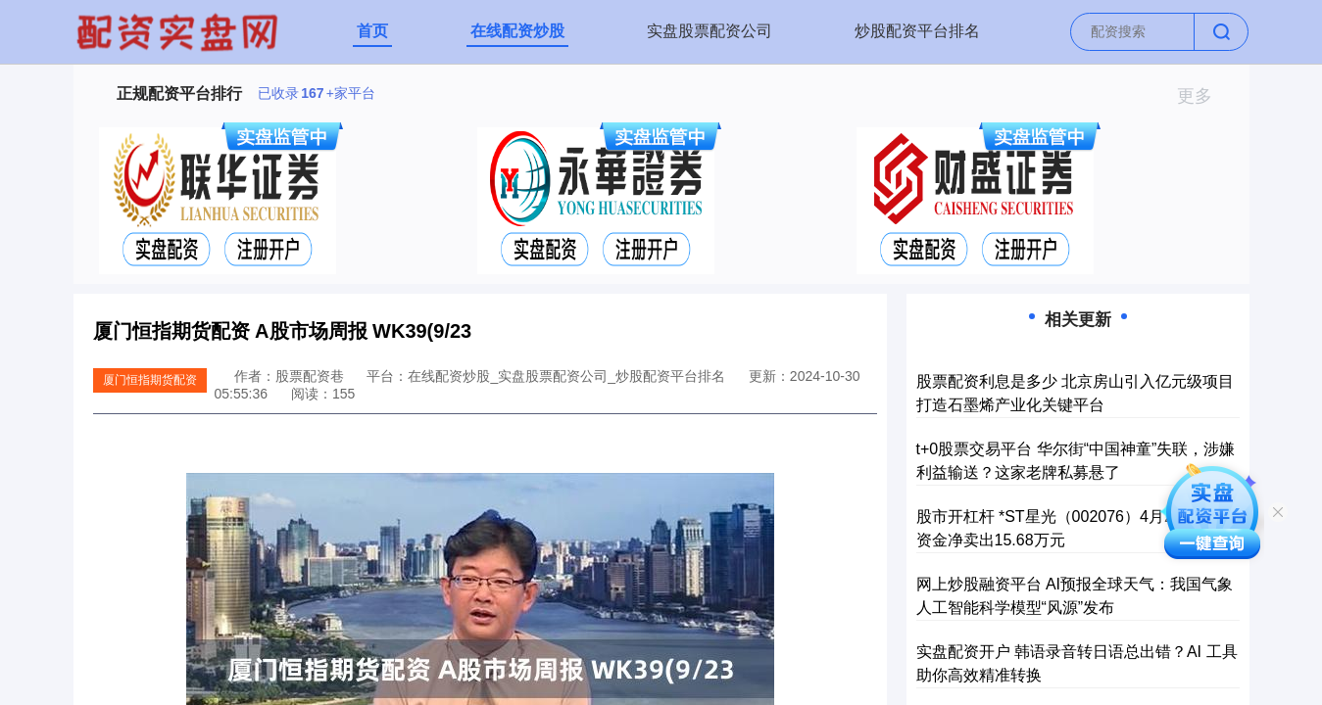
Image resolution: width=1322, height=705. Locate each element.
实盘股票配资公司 (709, 31)
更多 (1203, 96)
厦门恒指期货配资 (150, 380)
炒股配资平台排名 (917, 31)
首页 (372, 31)
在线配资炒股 (517, 31)
